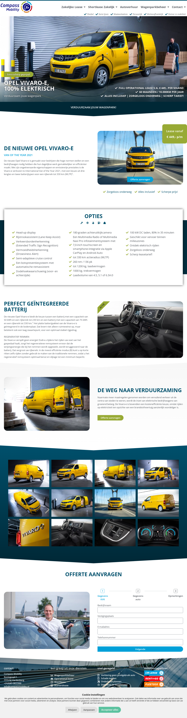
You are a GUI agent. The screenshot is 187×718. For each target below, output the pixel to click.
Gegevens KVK (103, 597)
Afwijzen (72, 709)
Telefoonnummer (107, 637)
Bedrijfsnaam (104, 605)
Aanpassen (89, 709)
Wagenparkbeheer (155, 7)
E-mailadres (103, 626)
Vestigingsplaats (106, 615)
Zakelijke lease (73, 7)
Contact (179, 7)
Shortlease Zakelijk (102, 7)
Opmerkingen (175, 595)
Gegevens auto (138, 597)
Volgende (140, 649)
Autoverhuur (129, 7)
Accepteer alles (109, 709)
